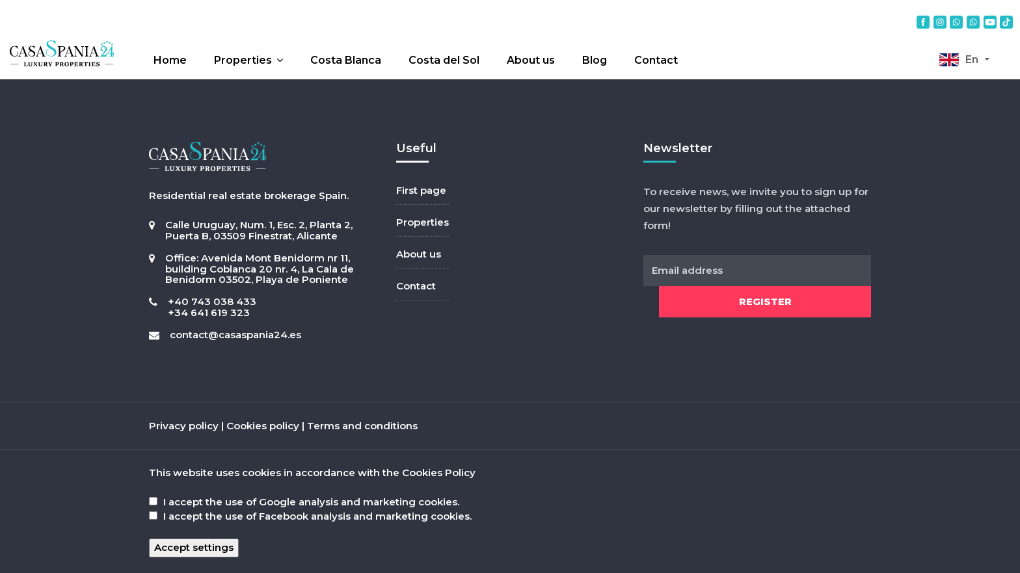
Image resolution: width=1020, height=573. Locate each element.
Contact (656, 60)
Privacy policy (184, 426)
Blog (594, 60)
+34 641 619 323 (209, 312)
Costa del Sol (444, 60)
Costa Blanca (345, 60)
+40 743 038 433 (212, 301)
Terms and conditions (362, 426)
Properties (243, 60)
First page (421, 190)
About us (531, 60)
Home (170, 60)
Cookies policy (262, 426)
